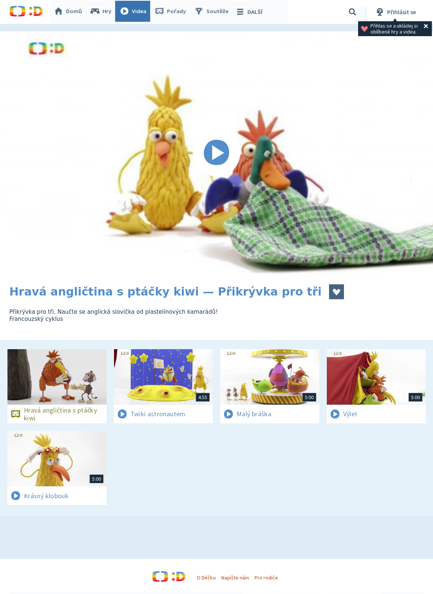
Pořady (172, 12)
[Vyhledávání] (352, 12)
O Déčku (206, 577)
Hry (102, 12)
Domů (69, 12)
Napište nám (235, 577)
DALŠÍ (250, 12)
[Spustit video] (216, 153)
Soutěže (212, 12)
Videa (134, 12)
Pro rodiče (266, 577)
